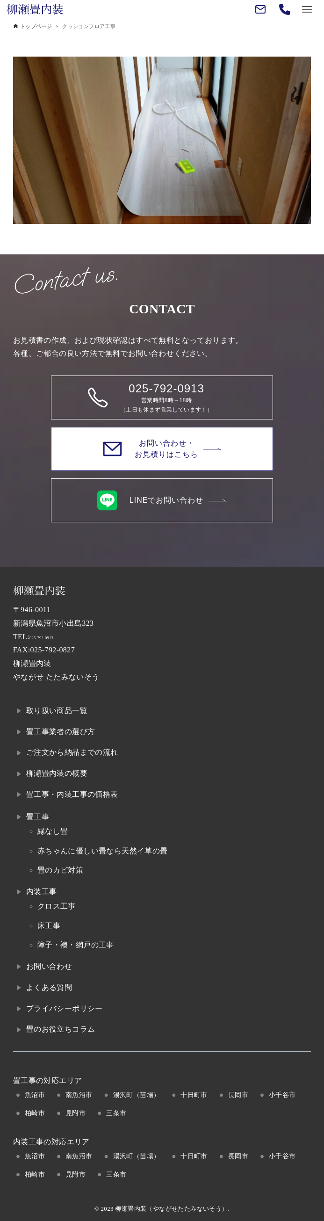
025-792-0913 (51, 637)
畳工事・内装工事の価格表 (72, 794)
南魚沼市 (79, 1094)
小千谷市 (282, 1094)
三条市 (116, 1113)
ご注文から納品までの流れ (72, 752)
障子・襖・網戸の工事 (75, 945)
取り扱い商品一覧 (56, 711)
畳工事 (37, 817)
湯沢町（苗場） (136, 1094)
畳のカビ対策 (60, 870)
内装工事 (41, 892)
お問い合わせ (49, 966)
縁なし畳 (52, 831)
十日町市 (194, 1094)
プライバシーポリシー (64, 1008)
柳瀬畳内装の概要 (56, 773)
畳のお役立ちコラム (60, 1029)
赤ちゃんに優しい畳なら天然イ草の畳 (102, 851)
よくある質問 (49, 987)
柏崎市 (35, 1113)
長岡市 (238, 1094)
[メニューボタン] (307, 9)
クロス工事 (56, 906)
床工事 (48, 926)
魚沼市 (35, 1094)
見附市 (75, 1113)
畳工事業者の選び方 (60, 732)
